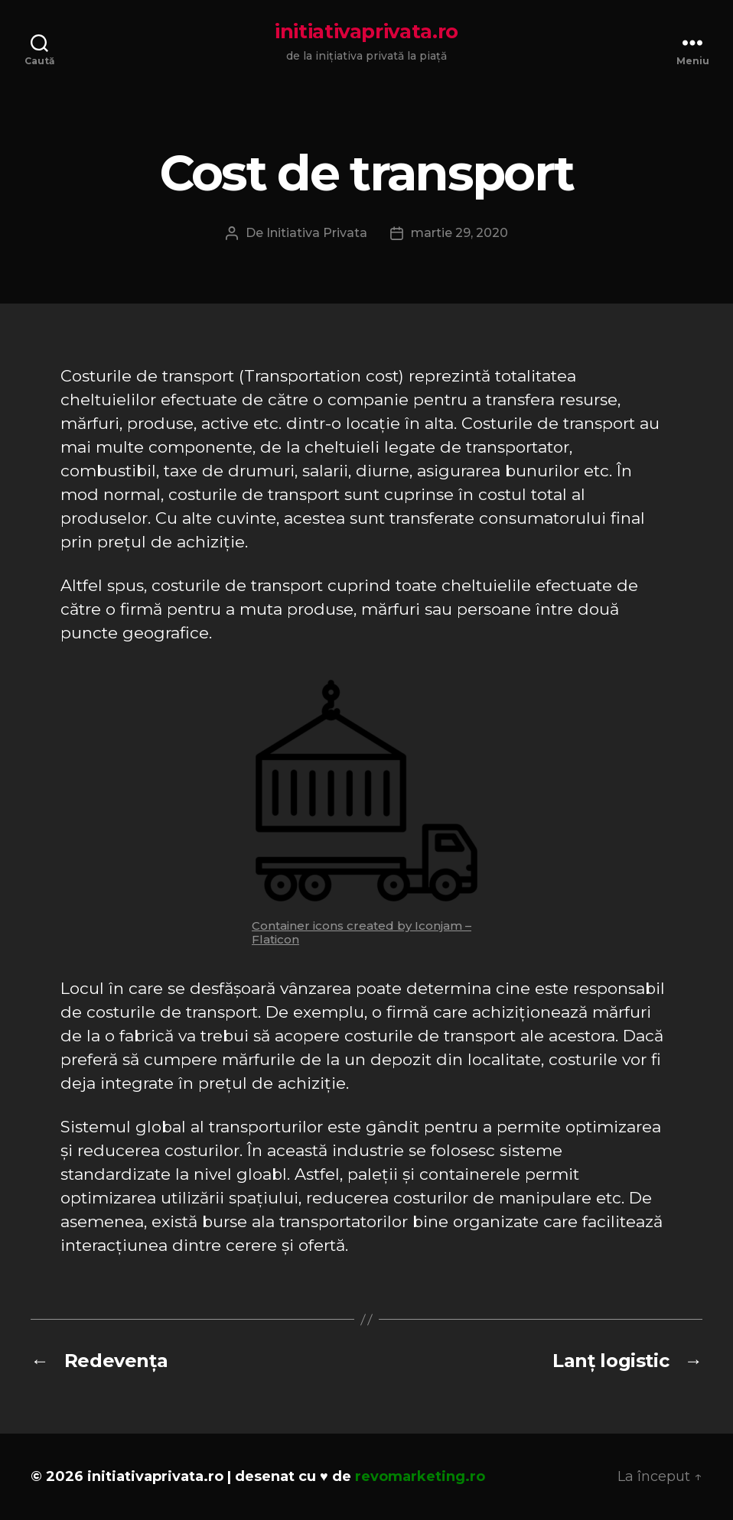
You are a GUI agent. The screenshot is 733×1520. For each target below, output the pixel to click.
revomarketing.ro (420, 1476)
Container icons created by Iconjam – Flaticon (361, 932)
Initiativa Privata (316, 233)
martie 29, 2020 (459, 233)
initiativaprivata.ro (366, 31)
